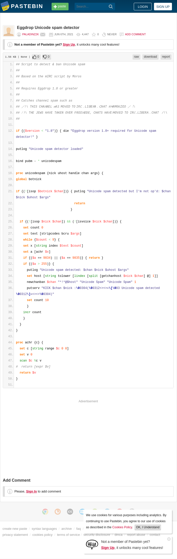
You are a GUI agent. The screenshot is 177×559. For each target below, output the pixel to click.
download (150, 56)
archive (66, 529)
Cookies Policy (122, 527)
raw (136, 56)
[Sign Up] (92, 544)
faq (78, 529)
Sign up (163, 7)
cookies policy (42, 535)
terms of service (68, 535)
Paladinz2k (30, 34)
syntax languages (44, 529)
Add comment (135, 34)
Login (143, 7)
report (166, 56)
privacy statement (15, 535)
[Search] (111, 6)
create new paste (15, 529)
